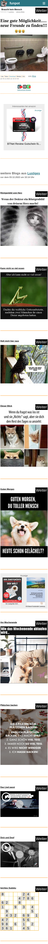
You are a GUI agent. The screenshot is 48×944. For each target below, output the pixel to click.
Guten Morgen (7, 489)
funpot (15, 3)
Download (12, 76)
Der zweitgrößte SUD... (12, 604)
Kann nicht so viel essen (12, 268)
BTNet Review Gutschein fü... (24, 143)
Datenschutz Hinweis (24, 90)
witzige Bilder (20, 12)
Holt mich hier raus (9, 341)
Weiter (41, 10)
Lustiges (11, 12)
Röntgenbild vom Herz (11, 193)
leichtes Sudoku (8, 888)
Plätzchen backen (9, 705)
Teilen (6, 76)
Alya (34, 76)
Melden (19, 76)
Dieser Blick (6, 406)
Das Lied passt (7, 787)
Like (2, 76)
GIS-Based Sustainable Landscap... (36, 606)
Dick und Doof (7, 838)
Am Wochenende (8, 622)
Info (23, 76)
